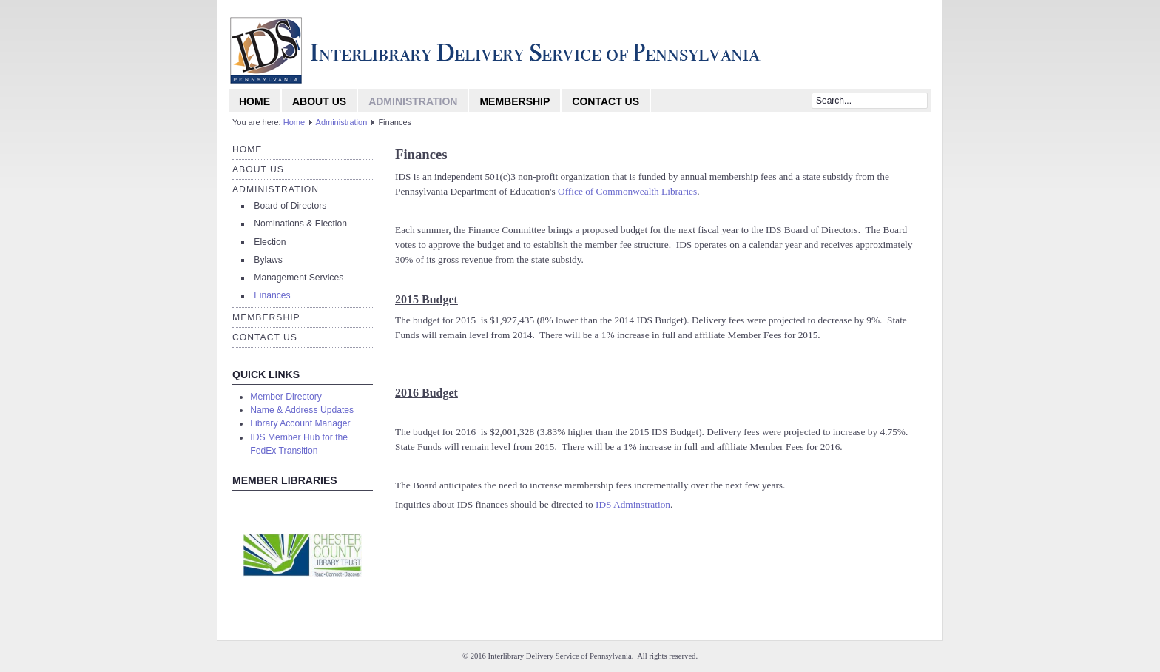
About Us (319, 101)
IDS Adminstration (633, 504)
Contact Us (605, 101)
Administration (412, 101)
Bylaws (268, 260)
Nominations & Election (300, 223)
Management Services (298, 277)
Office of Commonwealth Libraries (627, 191)
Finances (272, 295)
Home (254, 101)
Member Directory (286, 397)
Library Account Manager (300, 423)
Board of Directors (290, 206)
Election (270, 242)
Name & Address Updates (302, 410)
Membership (514, 101)
